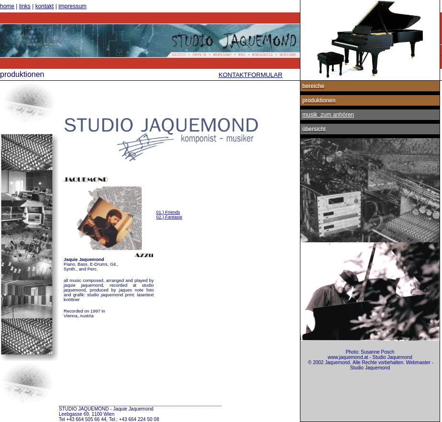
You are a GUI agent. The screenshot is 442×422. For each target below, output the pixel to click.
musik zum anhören (328, 114)
